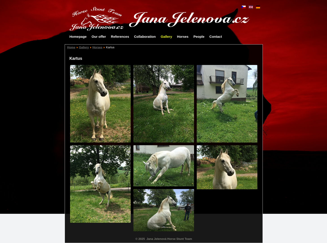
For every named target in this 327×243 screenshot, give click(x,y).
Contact (215, 36)
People (198, 36)
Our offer (99, 36)
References (120, 36)
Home (71, 47)
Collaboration (145, 36)
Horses (182, 36)
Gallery (166, 36)
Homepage (78, 36)
